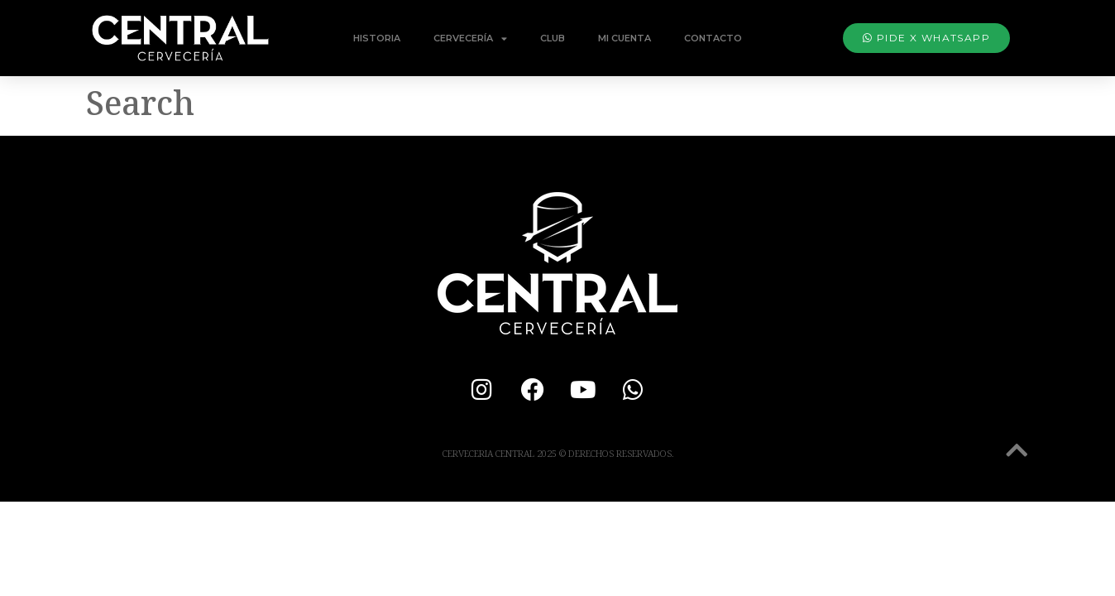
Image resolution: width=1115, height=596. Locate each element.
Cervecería (470, 38)
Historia (376, 38)
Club (552, 38)
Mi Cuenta (624, 38)
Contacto (713, 38)
